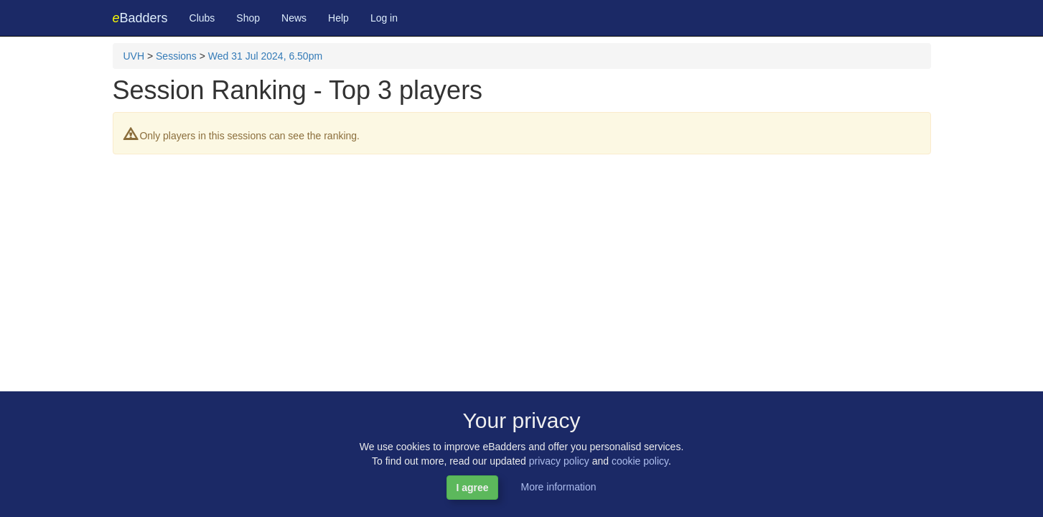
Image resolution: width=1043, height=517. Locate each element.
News (294, 18)
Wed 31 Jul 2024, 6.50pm (265, 56)
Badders (140, 18)
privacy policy (559, 461)
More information (558, 487)
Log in (384, 18)
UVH (134, 56)
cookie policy (640, 461)
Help (338, 18)
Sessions (176, 56)
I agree (472, 487)
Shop (248, 18)
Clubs (202, 18)
